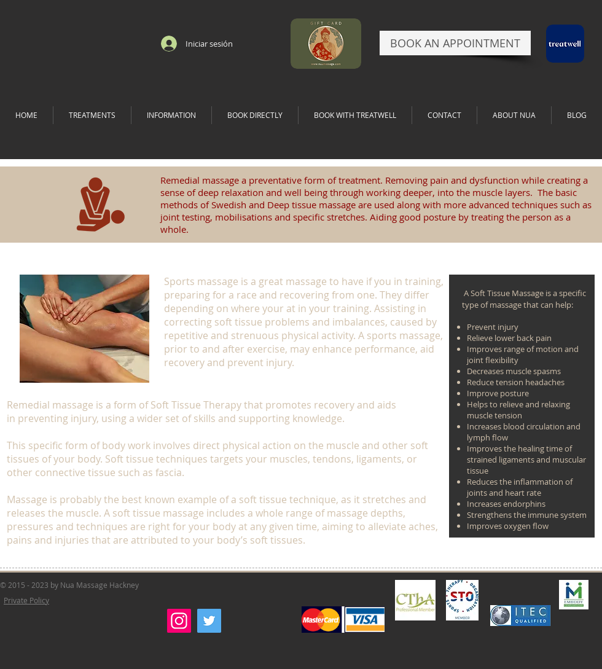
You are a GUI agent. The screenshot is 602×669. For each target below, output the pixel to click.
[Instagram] (179, 621)
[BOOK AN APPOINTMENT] (455, 43)
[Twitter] (209, 621)
